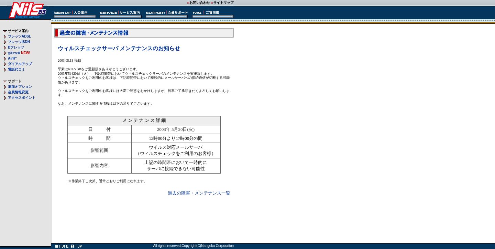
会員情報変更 (18, 92)
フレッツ (19, 36)
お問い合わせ (199, 2)
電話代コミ (16, 69)
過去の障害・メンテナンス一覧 (199, 193)
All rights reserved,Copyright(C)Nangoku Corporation (193, 246)
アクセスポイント (21, 98)
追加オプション (20, 87)
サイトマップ (223, 2)
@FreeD (14, 53)
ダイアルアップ (20, 64)
